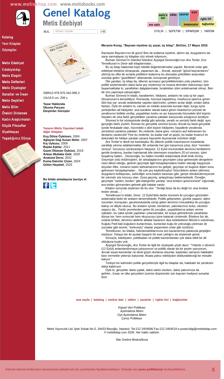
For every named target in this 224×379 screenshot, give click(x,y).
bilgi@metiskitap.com (202, 328)
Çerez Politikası (131, 318)
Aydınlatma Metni (131, 311)
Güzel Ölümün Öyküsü (59, 150)
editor (132, 299)
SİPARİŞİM (192, 31)
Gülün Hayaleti (53, 164)
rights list (162, 299)
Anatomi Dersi (53, 157)
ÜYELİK (159, 31)
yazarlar (145, 299)
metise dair (116, 299)
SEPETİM (175, 31)
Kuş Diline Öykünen (57, 136)
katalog (99, 299)
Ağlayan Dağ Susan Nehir (61, 139)
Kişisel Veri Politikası (131, 307)
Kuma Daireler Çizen (57, 161)
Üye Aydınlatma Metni (131, 314)
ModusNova (140, 339)
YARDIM (209, 31)
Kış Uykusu (51, 143)
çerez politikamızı (150, 369)
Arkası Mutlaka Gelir (57, 154)
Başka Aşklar (52, 146)
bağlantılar (180, 299)
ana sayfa (83, 299)
